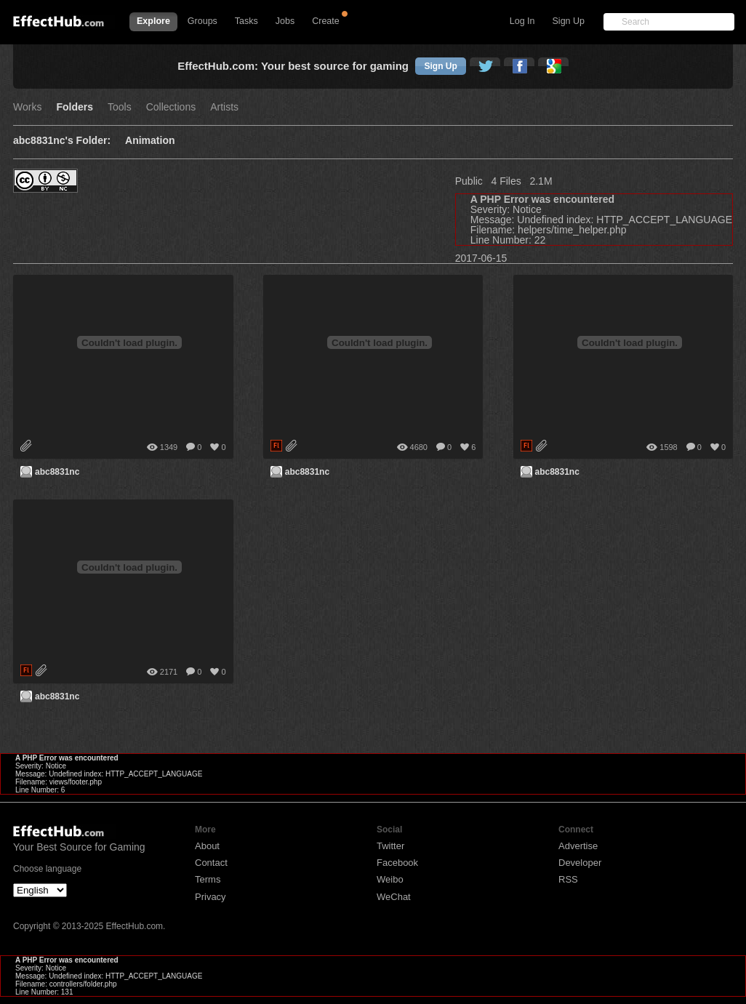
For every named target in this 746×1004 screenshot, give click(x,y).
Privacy (210, 896)
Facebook (397, 862)
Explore (153, 21)
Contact (211, 862)
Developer (579, 862)
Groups (202, 21)
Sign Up (569, 21)
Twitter (390, 845)
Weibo (390, 879)
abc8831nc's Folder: (62, 140)
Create (326, 21)
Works (27, 107)
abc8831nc (57, 472)
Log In (522, 21)
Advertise (578, 845)
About (207, 845)
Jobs (285, 21)
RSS (568, 879)
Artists (224, 107)
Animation (150, 140)
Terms (207, 879)
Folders (74, 107)
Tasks (246, 21)
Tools (120, 107)
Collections (171, 107)
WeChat (394, 896)
